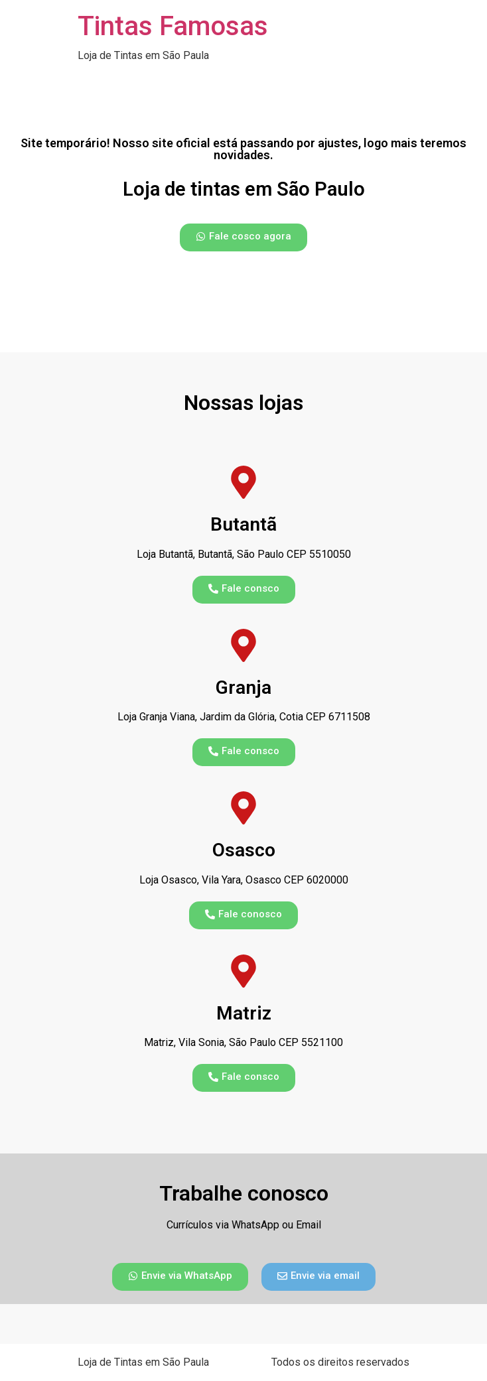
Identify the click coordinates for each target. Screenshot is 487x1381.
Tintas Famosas (173, 26)
